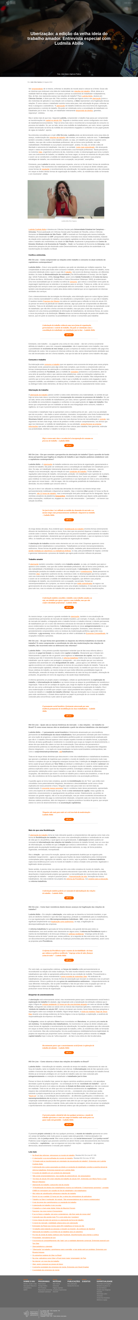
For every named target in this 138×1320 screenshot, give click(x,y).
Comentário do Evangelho (104, 1284)
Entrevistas (56, 1286)
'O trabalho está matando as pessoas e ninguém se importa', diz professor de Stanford (63, 1229)
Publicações (73, 1281)
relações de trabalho (82, 91)
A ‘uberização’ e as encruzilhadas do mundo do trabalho (52, 1158)
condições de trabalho (78, 472)
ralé (60, 752)
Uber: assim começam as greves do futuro (47, 1264)
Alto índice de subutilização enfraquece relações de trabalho (54, 1193)
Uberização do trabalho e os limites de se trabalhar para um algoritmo (57, 1232)
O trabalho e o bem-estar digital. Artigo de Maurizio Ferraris (53, 1208)
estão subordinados (84, 583)
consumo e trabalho (52, 364)
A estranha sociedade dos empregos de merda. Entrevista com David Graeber (60, 1267)
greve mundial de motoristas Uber (74, 976)
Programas (44, 1281)
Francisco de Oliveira (51, 301)
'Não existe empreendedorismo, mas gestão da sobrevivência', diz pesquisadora (61, 1176)
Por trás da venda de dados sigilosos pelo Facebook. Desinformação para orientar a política (65, 1235)
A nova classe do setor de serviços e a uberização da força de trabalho (58, 1220)
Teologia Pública (42, 1286)
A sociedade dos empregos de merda (45, 1270)
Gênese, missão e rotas (30, 1284)
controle (102, 419)
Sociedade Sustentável (44, 1291)
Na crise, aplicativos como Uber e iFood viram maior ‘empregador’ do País (59, 1258)
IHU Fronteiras (42, 1288)
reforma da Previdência (75, 879)
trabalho (68, 272)
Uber (40, 152)
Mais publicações (72, 1284)
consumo (73, 282)
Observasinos (42, 1284)
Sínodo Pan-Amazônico (103, 1298)
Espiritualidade (104, 1281)
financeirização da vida (78, 876)
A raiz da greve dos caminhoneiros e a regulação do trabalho (54, 1202)
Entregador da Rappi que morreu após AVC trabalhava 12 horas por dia (58, 1226)
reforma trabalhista (71, 658)
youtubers (74, 372)
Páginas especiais (58, 1288)
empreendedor (37, 89)
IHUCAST (55, 1291)
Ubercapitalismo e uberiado (42, 1246)
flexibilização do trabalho (74, 529)
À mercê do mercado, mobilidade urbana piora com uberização (55, 1223)
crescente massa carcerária (52, 788)
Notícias (57, 1281)
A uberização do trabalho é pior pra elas (46, 1205)
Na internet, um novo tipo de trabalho (45, 1261)
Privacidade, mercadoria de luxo (44, 1238)
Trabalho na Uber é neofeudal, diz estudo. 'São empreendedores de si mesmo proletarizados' (66, 1199)
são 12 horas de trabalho (46, 493)
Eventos (86, 1281)
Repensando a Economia (45, 1290)
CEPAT (25, 1290)
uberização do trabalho (39, 395)
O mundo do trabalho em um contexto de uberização (51, 1173)
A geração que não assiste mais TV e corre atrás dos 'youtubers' (55, 1217)
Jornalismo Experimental (59, 1290)
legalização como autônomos (62, 922)
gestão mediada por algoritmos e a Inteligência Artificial (50, 551)
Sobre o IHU (29, 1281)
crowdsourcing (86, 571)
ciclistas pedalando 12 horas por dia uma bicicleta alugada (64, 1004)
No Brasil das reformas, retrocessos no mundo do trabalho (53, 1155)
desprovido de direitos (84, 111)
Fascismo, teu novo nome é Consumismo (47, 1211)
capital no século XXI (54, 120)
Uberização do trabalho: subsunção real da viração (50, 1185)
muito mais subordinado (85, 147)
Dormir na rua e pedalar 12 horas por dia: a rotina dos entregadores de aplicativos (62, 1196)
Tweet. (69, 335)
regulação (45, 169)
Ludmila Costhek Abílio (37, 229)
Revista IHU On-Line (73, 1286)
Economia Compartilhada (95, 633)
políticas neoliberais (76, 934)
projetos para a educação (98, 879)
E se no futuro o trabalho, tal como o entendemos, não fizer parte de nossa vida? (61, 1214)
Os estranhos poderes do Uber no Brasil (46, 1255)
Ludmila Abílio (87, 96)
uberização (96, 98)
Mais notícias (56, 1284)
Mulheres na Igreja (102, 1300)
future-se (32, 1096)
